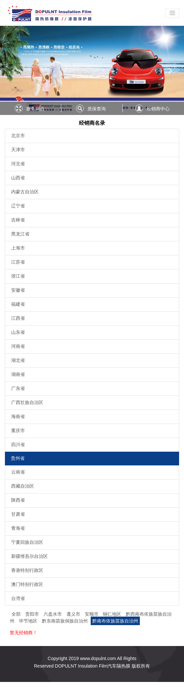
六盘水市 (53, 614)
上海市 (18, 248)
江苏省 (18, 262)
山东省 (18, 332)
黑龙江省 (20, 233)
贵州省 (18, 458)
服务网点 (35, 108)
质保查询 (96, 108)
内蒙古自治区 (25, 191)
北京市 (18, 135)
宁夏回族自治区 (27, 542)
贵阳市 (32, 614)
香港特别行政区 (27, 570)
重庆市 (18, 430)
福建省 (18, 304)
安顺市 (92, 614)
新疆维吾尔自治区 (29, 556)
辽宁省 (18, 205)
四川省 (18, 444)
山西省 (18, 177)
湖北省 (18, 360)
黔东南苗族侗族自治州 (65, 620)
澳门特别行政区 (27, 584)
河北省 (18, 163)
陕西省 (18, 500)
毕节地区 (29, 620)
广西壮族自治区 (27, 402)
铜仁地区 (112, 614)
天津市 (18, 149)
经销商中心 (158, 108)
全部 (16, 614)
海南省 (18, 416)
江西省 (18, 318)
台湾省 (18, 598)
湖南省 (18, 374)
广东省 (18, 388)
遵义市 (74, 614)
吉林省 (18, 219)
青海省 (18, 528)
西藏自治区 (22, 486)
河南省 (18, 346)
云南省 (18, 472)
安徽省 (18, 290)
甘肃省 (18, 514)
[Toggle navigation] (172, 13)
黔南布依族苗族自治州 (115, 620)
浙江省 (18, 276)
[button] (14, 70)
